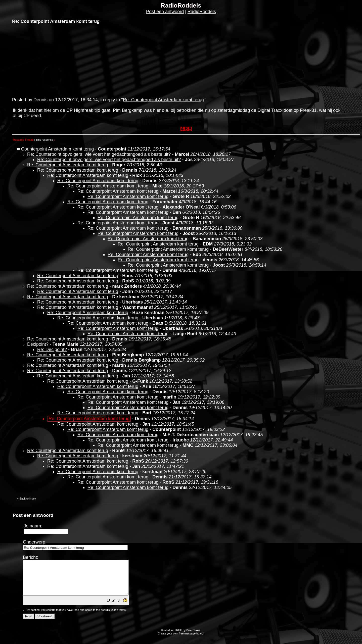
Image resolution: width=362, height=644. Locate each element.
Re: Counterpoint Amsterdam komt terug (163, 99)
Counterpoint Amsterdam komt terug (57, 149)
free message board (191, 640)
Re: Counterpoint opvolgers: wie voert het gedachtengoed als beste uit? (99, 154)
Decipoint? (38, 344)
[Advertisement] (49, 60)
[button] (121, 607)
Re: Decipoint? (52, 349)
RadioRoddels (202, 11)
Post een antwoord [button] (165, 11)
